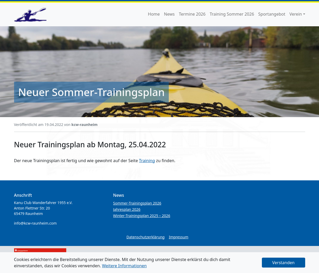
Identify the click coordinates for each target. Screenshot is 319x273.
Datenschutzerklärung (146, 236)
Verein (296, 14)
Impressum (178, 236)
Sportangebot (271, 14)
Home (154, 14)
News (169, 14)
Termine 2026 (192, 14)
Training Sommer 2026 (232, 14)
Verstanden (283, 262)
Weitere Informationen (124, 266)
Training (147, 160)
